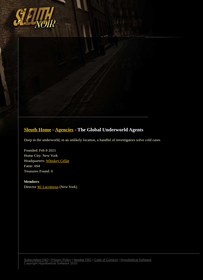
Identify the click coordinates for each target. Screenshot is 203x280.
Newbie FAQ (83, 259)
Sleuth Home (37, 129)
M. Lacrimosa (48, 187)
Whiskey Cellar (57, 161)
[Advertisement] (55, 55)
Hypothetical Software (135, 259)
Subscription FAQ (36, 259)
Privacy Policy (61, 259)
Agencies (64, 129)
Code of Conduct (106, 259)
